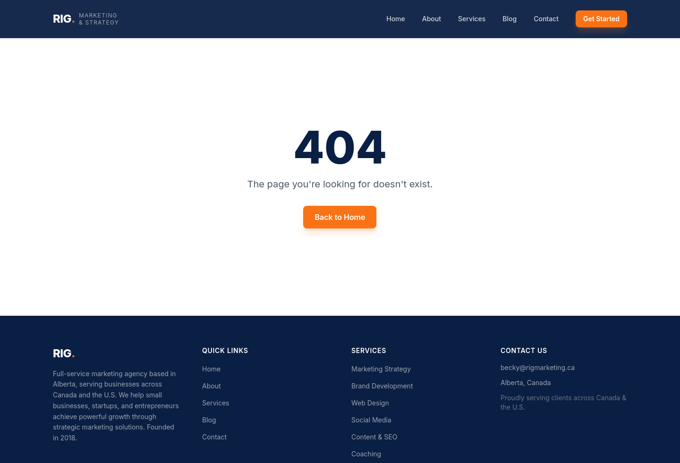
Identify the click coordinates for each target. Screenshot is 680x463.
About (431, 19)
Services (471, 19)
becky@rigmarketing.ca (538, 367)
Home (395, 19)
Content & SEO (374, 437)
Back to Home (339, 217)
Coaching (366, 454)
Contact (546, 19)
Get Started (601, 19)
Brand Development (382, 386)
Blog (509, 19)
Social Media (371, 420)
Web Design (370, 403)
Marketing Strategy (381, 369)
